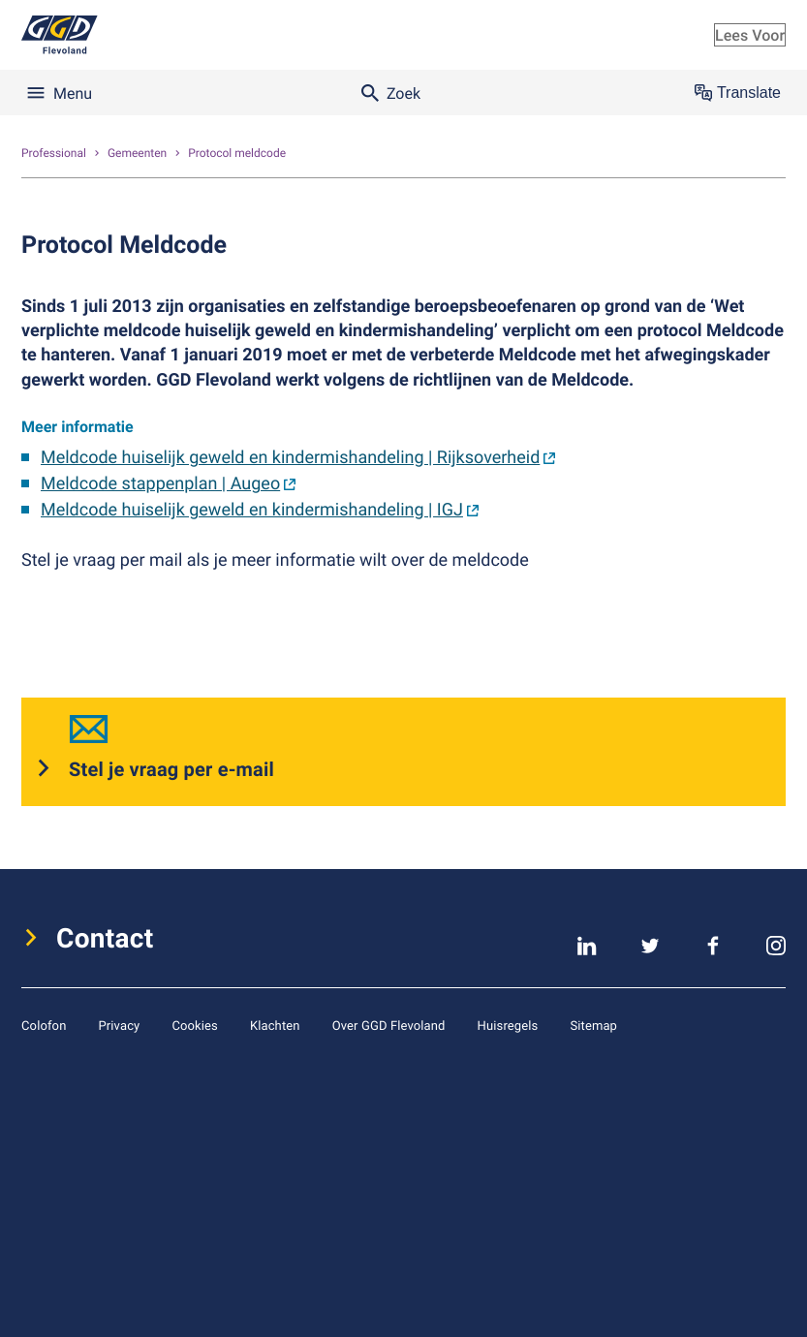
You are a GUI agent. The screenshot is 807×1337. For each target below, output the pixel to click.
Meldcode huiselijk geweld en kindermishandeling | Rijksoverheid (290, 458)
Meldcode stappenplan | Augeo (160, 484)
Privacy (119, 1025)
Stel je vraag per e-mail (171, 769)
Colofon (43, 1025)
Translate (738, 93)
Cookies (194, 1025)
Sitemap (593, 1025)
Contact (105, 937)
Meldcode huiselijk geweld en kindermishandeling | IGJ (252, 510)
